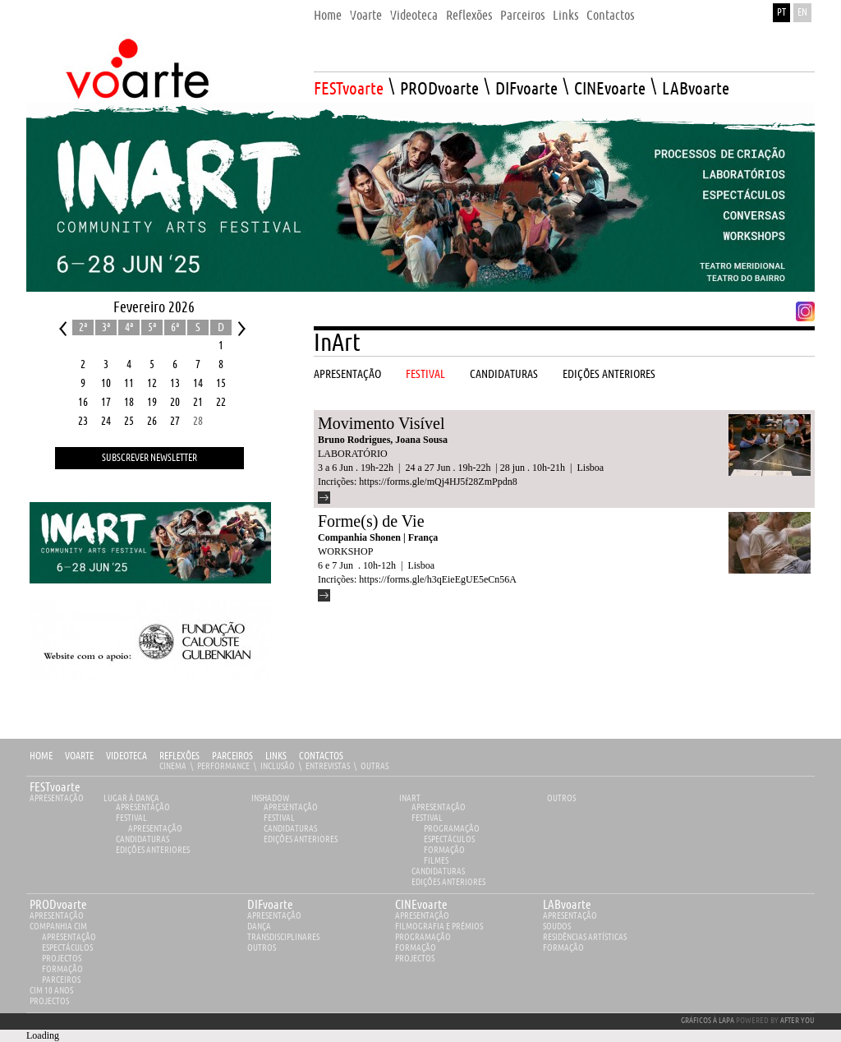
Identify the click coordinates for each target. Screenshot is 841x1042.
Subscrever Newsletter (149, 458)
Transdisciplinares (283, 937)
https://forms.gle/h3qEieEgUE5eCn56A (438, 579)
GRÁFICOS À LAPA (707, 1021)
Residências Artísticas (585, 937)
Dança (259, 926)
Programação (452, 828)
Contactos (321, 756)
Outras (374, 766)
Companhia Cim (58, 926)
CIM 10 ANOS (51, 990)
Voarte (79, 756)
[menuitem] (328, 11)
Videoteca (126, 756)
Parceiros (232, 756)
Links (276, 756)
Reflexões (179, 756)
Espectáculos (449, 839)
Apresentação (57, 798)
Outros (561, 798)
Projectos (61, 958)
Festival (131, 818)
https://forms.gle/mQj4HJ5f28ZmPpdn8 (438, 481)
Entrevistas (328, 766)
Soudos (557, 926)
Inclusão (277, 766)
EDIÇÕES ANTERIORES (153, 850)
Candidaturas (142, 839)
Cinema (172, 766)
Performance (223, 766)
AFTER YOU (797, 1021)
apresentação (57, 915)
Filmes (436, 860)
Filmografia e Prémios (439, 926)
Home (41, 756)
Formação (444, 850)
